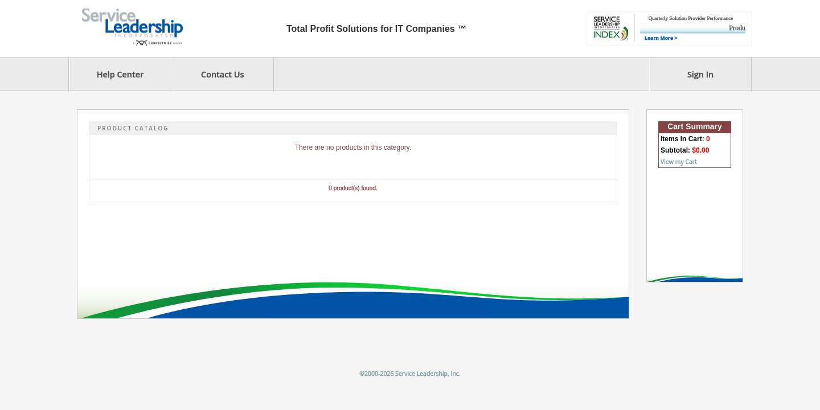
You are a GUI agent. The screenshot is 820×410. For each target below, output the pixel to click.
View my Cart (679, 162)
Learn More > (661, 38)
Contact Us (222, 74)
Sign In (700, 74)
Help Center (120, 74)
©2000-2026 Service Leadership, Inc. (409, 374)
